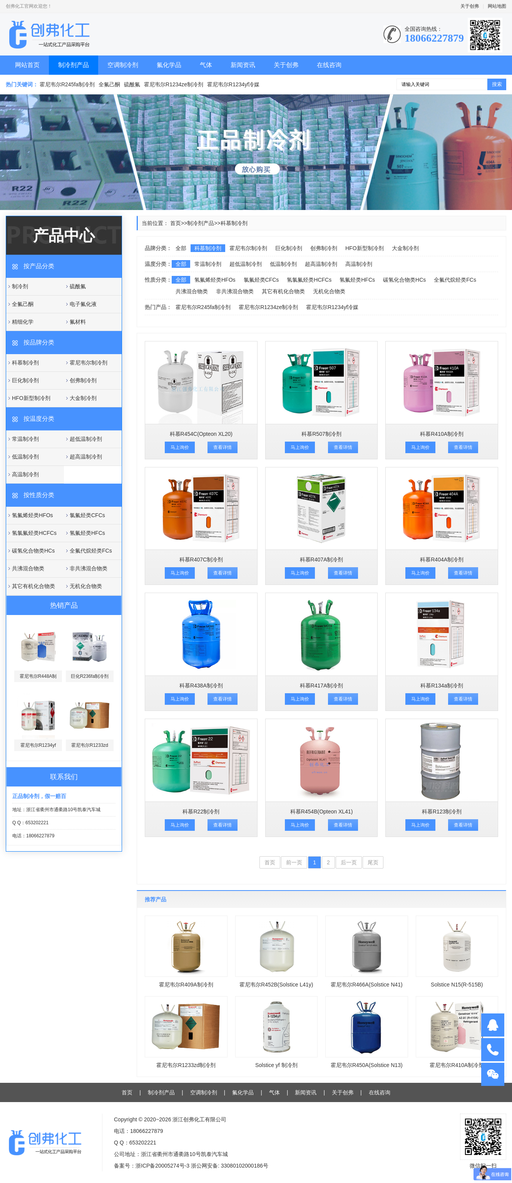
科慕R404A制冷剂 (441, 559)
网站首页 (27, 65)
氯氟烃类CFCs (87, 515)
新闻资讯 (243, 65)
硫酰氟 (132, 84)
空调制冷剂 (122, 65)
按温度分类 (38, 418)
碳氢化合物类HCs (33, 551)
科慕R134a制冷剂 (441, 685)
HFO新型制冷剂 (31, 398)
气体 (206, 65)
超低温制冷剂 (86, 439)
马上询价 (180, 447)
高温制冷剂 (25, 474)
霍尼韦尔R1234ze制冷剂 (173, 84)
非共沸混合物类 (88, 568)
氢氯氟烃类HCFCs (34, 533)
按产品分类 (38, 266)
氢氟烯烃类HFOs (32, 515)
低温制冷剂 (25, 457)
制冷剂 (20, 286)
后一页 (349, 862)
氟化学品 (169, 65)
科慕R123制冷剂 (442, 811)
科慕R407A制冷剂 (321, 559)
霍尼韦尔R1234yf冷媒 (233, 84)
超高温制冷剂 (86, 457)
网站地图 (497, 6)
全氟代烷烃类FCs (91, 551)
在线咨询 (329, 65)
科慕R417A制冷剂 (321, 685)
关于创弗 (469, 6)
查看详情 (222, 447)
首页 (175, 223)
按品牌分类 (38, 342)
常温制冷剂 (25, 439)
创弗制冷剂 (83, 380)
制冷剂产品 (73, 65)
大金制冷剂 (83, 398)
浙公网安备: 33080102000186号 (229, 1166)
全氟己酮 (109, 84)
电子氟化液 (83, 304)
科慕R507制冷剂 (321, 434)
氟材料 (78, 322)
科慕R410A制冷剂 (441, 434)
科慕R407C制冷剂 (201, 559)
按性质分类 (38, 495)
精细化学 (22, 322)
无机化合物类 (86, 586)
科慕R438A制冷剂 (201, 685)
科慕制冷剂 (25, 363)
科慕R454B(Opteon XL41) (321, 811)
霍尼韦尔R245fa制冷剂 (67, 84)
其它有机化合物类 (33, 586)
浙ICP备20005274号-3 (162, 1166)
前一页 (294, 862)
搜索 (497, 84)
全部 (181, 248)
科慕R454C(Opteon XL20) (201, 434)
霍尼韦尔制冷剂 (88, 363)
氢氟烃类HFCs (87, 533)
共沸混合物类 (28, 568)
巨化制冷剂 (25, 380)
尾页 (373, 862)
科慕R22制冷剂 (200, 811)
